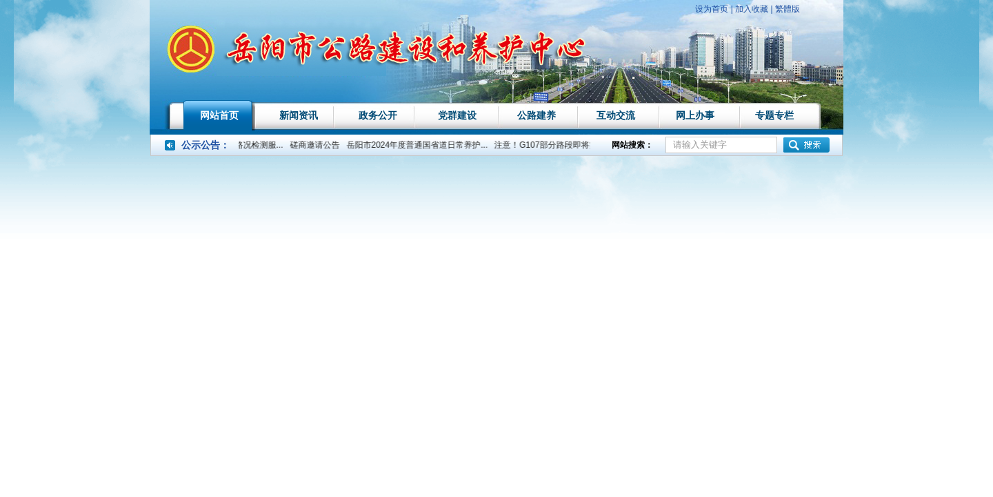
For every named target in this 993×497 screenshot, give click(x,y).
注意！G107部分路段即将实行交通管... (568, 145)
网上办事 (695, 115)
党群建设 (457, 115)
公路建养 (536, 115)
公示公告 (200, 144)
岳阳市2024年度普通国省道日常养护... (419, 145)
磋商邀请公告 (317, 145)
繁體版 (787, 9)
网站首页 (219, 115)
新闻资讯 (298, 115)
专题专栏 (774, 115)
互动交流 (615, 115)
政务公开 (378, 115)
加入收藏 (751, 9)
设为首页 (711, 9)
